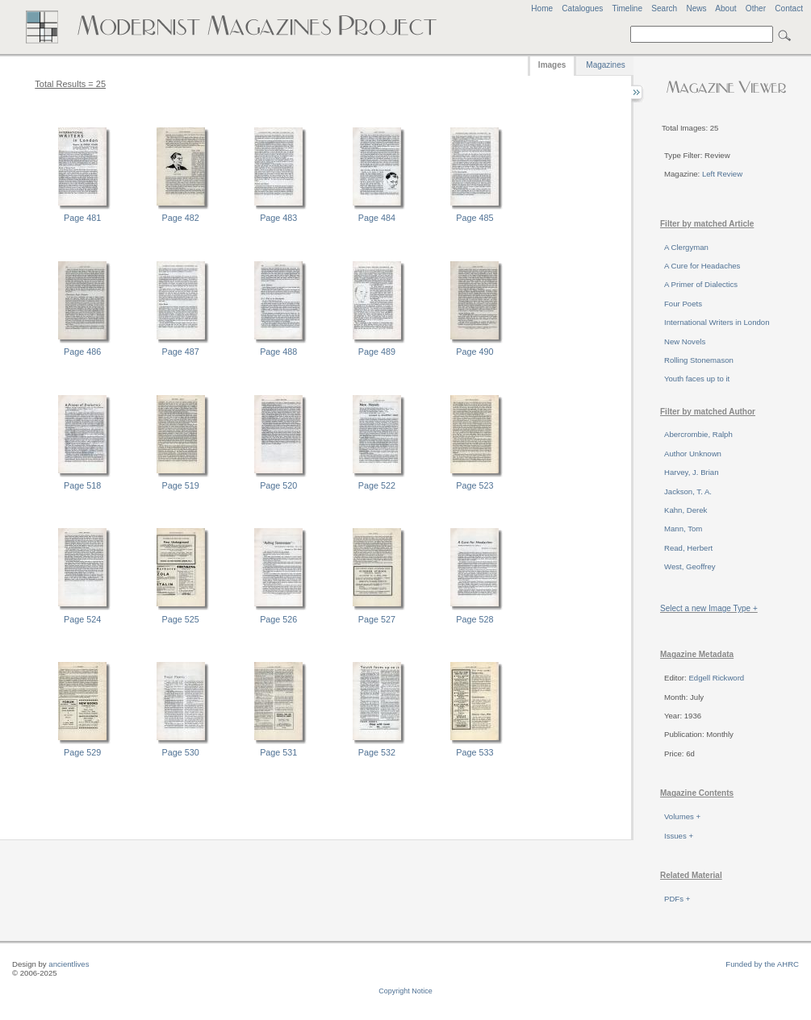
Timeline (627, 8)
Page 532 (376, 752)
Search (664, 8)
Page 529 (82, 752)
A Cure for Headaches (702, 265)
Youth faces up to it (696, 378)
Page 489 (376, 351)
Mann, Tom (683, 528)
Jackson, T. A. (688, 491)
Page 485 (474, 218)
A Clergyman (686, 247)
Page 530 (180, 752)
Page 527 (376, 619)
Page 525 (180, 619)
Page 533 (474, 752)
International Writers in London (716, 322)
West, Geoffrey (690, 566)
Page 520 (278, 485)
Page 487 (180, 351)
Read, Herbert (688, 547)
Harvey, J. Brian (691, 472)
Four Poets (683, 303)
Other (756, 8)
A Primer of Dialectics (701, 284)
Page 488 (278, 351)
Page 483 (278, 218)
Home (542, 8)
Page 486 (82, 351)
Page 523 (474, 485)
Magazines (605, 64)
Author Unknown (692, 453)
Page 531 (278, 752)
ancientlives (68, 964)
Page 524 (82, 619)
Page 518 (82, 485)
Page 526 (278, 619)
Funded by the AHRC (762, 964)
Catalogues (582, 8)
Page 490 (474, 351)
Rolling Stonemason (699, 360)
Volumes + (682, 816)
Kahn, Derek (685, 510)
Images (552, 64)
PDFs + (677, 898)
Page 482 (180, 218)
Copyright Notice (405, 991)
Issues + (678, 835)
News (696, 8)
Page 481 (82, 218)
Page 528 (474, 619)
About (725, 8)
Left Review (722, 173)
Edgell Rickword (716, 677)
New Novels (684, 341)
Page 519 (180, 485)
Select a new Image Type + (709, 608)
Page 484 (376, 218)
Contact (789, 8)
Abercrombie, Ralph (698, 434)
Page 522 (376, 485)
